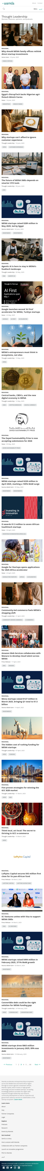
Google (5, 319)
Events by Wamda (7, 1131)
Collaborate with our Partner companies (14, 1146)
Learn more (18, 1099)
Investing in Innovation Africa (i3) (14, 534)
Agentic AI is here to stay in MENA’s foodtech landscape (19, 267)
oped (4, 147)
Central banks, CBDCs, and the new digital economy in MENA (19, 396)
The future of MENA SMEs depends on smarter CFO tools (20, 181)
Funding (12, 754)
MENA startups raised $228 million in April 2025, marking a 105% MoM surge (20, 482)
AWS (4, 665)
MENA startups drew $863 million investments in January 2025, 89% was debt (20, 1048)
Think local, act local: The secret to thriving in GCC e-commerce (18, 832)
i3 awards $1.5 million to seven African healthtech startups (20, 525)
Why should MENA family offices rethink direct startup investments (21, 52)
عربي (40, 9)
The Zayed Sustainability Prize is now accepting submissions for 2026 (20, 439)
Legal (3, 1117)
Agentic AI (11, 276)
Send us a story (6, 1138)
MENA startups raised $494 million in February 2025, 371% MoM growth (20, 961)
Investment (6, 233)
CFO (4, 190)
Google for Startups (10, 577)
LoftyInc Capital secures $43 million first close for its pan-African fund (21, 875)
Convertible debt (26, 1012)
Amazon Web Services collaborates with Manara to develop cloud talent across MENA (21, 656)
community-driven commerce (12, 620)
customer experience (16, 147)
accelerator (23, 319)
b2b (10, 797)
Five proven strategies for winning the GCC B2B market (20, 789)
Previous (9, 1064)
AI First (13, 319)
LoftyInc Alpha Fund (24, 883)
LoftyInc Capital (8, 883)
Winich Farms (17, 104)
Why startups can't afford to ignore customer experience (19, 138)
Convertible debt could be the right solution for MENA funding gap (19, 1004)
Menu (35, 9)
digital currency (30, 405)
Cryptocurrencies (15, 405)
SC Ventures (12, 926)
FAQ (3, 1110)
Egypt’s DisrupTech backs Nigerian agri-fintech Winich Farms (21, 95)
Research (4, 1128)
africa (22, 577)
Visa (4, 926)
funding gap (13, 1012)
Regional (5, 48)
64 (30, 1064)
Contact (39, 3)
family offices (7, 61)
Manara (11, 665)
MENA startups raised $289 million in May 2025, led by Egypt (20, 224)
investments (18, 233)
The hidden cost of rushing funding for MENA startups (20, 746)
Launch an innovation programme (12, 1149)
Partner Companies (8, 1114)
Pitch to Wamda (7, 1153)
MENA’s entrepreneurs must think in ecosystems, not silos (20, 353)
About (34, 3)
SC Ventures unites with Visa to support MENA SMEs (21, 918)
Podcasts (4, 1124)
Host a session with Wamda (10, 1142)
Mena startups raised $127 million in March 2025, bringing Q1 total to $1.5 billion (20, 702)
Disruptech (6, 104)
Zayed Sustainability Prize (11, 448)
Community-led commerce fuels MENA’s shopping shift (21, 611)
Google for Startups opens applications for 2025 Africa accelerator (21, 568)
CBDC (4, 405)
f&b (4, 276)
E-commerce (29, 620)
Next (36, 1064)
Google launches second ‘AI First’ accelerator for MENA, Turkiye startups (21, 310)
